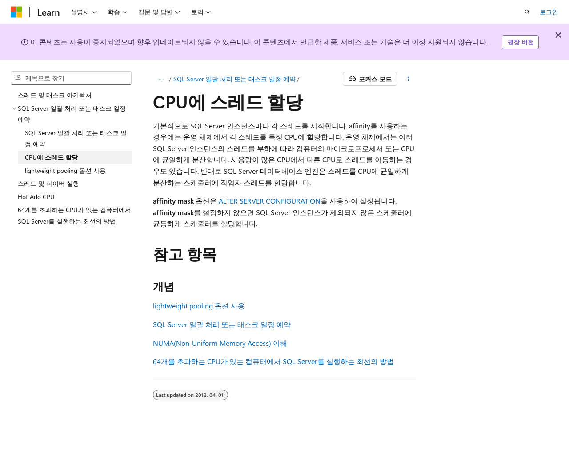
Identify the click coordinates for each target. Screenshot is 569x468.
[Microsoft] (16, 12)
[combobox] (71, 78)
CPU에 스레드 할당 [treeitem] (51, 157)
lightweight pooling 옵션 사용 (199, 305)
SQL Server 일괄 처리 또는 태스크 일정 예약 (234, 79)
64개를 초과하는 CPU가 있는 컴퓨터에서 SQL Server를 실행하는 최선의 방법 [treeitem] (74, 215)
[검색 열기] (527, 12)
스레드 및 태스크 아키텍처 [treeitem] (55, 95)
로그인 (549, 12)
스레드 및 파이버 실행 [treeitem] (48, 183)
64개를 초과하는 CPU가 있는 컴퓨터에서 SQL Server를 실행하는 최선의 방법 (273, 361)
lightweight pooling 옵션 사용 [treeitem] (65, 170)
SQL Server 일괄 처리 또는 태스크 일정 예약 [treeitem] (76, 138)
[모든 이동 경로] (160, 79)
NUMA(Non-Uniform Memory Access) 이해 (220, 343)
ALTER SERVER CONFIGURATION (270, 200)
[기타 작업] (408, 79)
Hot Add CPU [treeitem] (36, 196)
